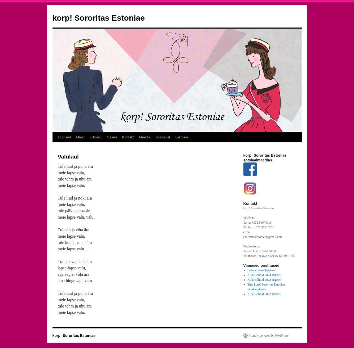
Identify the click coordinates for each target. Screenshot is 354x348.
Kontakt (128, 137)
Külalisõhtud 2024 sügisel (264, 275)
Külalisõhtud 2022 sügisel (264, 294)
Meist (80, 137)
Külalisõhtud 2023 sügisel (264, 280)
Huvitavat (163, 137)
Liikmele (182, 137)
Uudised (64, 137)
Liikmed (96, 137)
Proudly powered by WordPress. (269, 335)
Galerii (112, 137)
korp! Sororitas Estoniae (99, 17)
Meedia (145, 137)
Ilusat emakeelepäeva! (261, 270)
